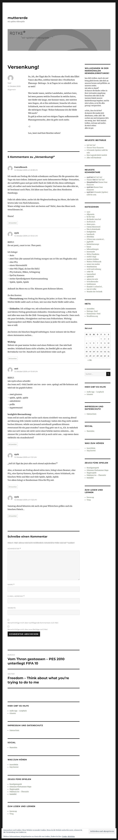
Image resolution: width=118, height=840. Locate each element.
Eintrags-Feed (92, 311)
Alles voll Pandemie (94, 158)
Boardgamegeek (16, 784)
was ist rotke (91, 289)
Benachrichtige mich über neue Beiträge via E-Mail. (28, 629)
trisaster (13, 713)
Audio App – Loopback (18, 711)
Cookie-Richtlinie (68, 836)
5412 (88, 212)
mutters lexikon (93, 259)
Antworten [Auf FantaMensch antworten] (13, 223)
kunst (89, 247)
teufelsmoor (91, 284)
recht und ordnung (94, 269)
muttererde (18, 18)
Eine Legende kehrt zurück (97, 155)
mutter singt (91, 257)
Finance (90, 180)
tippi (9, 83)
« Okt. (90, 360)
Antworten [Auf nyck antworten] (13, 358)
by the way (91, 217)
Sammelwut (91, 274)
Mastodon (13, 748)
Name (11, 585)
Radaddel (13, 794)
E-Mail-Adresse (16, 596)
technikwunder (92, 282)
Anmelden (90, 309)
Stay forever (14, 767)
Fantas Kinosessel (93, 227)
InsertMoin (14, 765)
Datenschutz (14, 730)
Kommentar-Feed (93, 314)
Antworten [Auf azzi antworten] (13, 444)
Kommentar (14, 549)
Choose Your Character (95, 148)
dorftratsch (91, 222)
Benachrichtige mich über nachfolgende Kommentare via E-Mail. (33, 623)
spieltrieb (90, 277)
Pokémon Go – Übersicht (19, 792)
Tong (12, 814)
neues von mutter (93, 264)
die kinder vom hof (94, 219)
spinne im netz (92, 279)
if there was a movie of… (96, 239)
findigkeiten (91, 232)
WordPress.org (92, 316)
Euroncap (13, 811)
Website (12, 608)
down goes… (91, 224)
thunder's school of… (95, 287)
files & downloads (93, 229)
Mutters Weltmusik (94, 262)
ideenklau (90, 237)
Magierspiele (14, 789)
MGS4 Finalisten (93, 254)
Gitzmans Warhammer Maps (20, 787)
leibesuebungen (93, 249)
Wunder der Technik (94, 292)
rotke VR (90, 272)
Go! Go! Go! (91, 145)
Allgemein (12, 90)
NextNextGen (92, 267)
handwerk (90, 234)
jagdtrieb (90, 242)
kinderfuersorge (93, 244)
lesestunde (91, 252)
